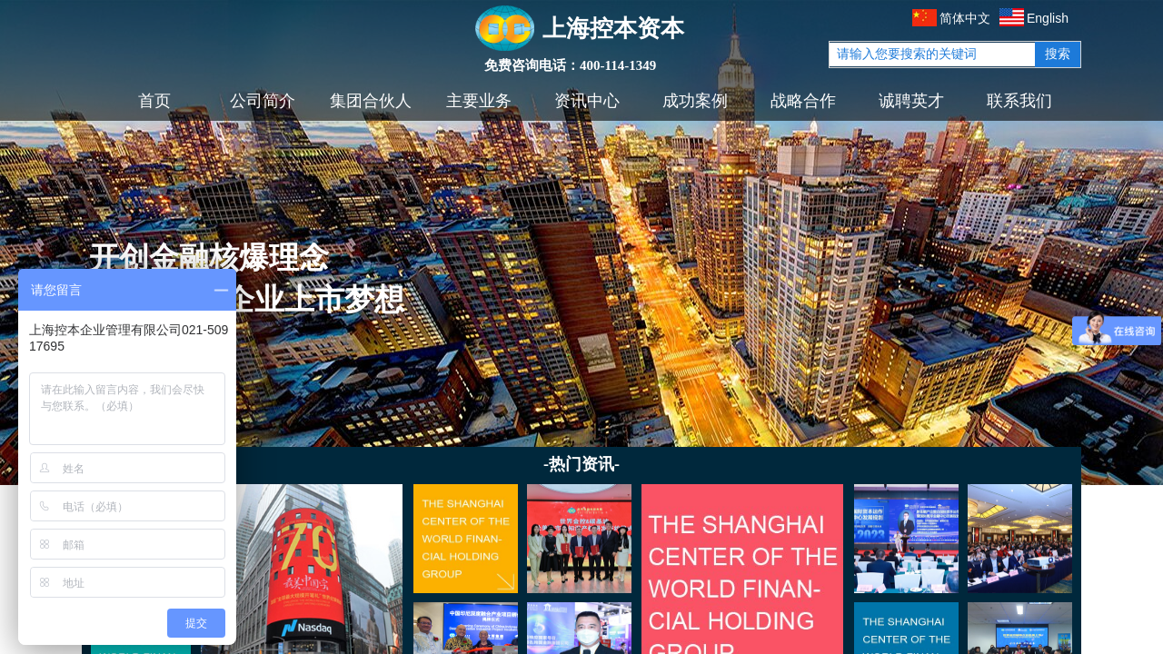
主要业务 (479, 101)
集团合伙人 (371, 101)
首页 (154, 101)
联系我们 (1019, 101)
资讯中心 (587, 101)
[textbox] (932, 54)
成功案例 (695, 101)
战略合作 (803, 101)
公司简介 (262, 101)
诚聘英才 (911, 101)
